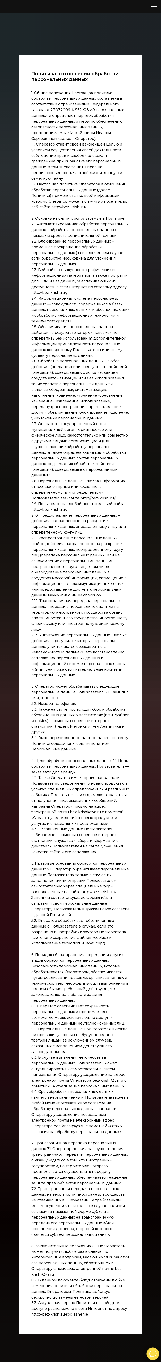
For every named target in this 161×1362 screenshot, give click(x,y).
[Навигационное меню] (154, 7)
